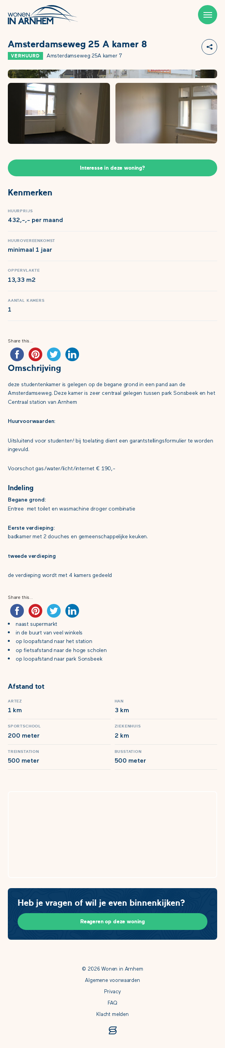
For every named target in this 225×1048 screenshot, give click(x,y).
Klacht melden (112, 1014)
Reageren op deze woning (112, 921)
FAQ (113, 1003)
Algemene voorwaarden (112, 980)
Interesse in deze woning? (112, 168)
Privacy (112, 991)
